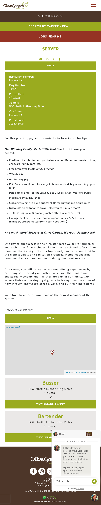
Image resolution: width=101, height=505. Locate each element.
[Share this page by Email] (41, 58)
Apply (51, 66)
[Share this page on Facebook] (60, 58)
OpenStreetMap (80, 372)
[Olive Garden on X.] (50, 471)
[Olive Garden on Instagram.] (41, 471)
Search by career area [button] (50, 26)
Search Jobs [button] (50, 16)
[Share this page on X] (54, 58)
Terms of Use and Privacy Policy (50, 501)
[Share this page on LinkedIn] (47, 58)
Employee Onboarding (50, 485)
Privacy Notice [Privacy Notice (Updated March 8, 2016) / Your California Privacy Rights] (50, 478)
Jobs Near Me (50, 36)
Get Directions (13, 327)
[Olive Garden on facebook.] (33, 471)
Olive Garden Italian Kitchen (50, 483)
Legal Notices (50, 480)
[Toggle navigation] (94, 5)
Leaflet (68, 372)
